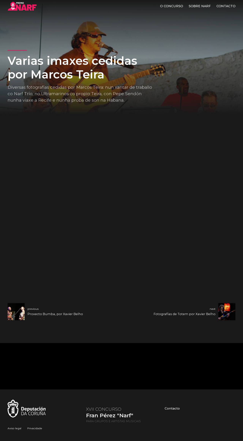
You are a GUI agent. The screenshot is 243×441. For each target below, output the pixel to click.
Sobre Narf (200, 6)
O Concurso (171, 6)
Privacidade (34, 428)
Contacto (225, 6)
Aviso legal (14, 428)
